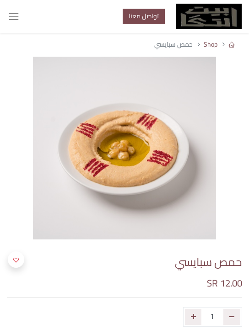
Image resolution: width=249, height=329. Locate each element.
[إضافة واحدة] (193, 317)
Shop (210, 44)
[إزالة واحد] (231, 317)
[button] (16, 259)
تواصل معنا (144, 16)
